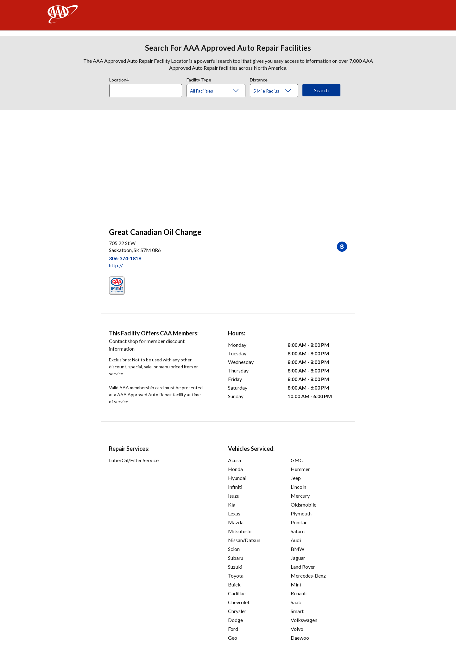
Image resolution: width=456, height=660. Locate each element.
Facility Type (199, 79)
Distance (259, 79)
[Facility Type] (221, 91)
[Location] (145, 90)
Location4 (119, 79)
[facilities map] (228, 165)
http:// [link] (116, 265)
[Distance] (276, 91)
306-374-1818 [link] (125, 258)
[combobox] (148, 89)
